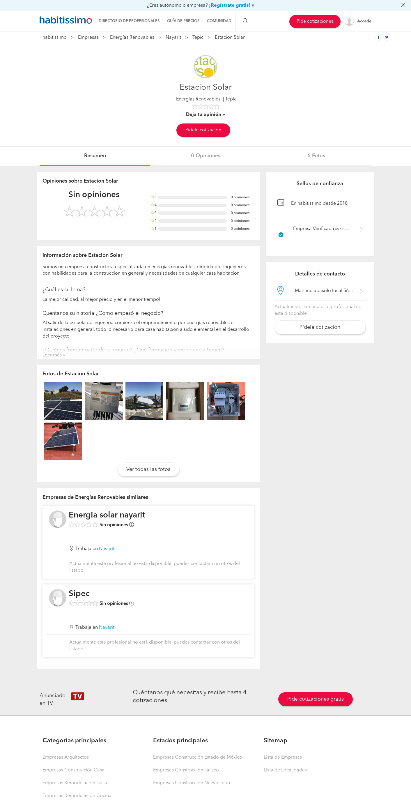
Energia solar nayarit (107, 515)
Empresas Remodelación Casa (74, 783)
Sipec (79, 594)
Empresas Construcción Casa (73, 770)
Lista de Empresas (283, 757)
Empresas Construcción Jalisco (186, 770)
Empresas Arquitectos (65, 757)
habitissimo (54, 37)
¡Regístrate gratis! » (231, 5)
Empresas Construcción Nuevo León (191, 783)
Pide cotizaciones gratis (315, 699)
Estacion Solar (230, 37)
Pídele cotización (203, 130)
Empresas (88, 37)
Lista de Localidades (285, 770)
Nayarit (173, 37)
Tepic (197, 37)
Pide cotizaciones (315, 21)
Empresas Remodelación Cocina (76, 796)
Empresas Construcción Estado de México (197, 757)
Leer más (52, 355)
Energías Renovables (132, 37)
